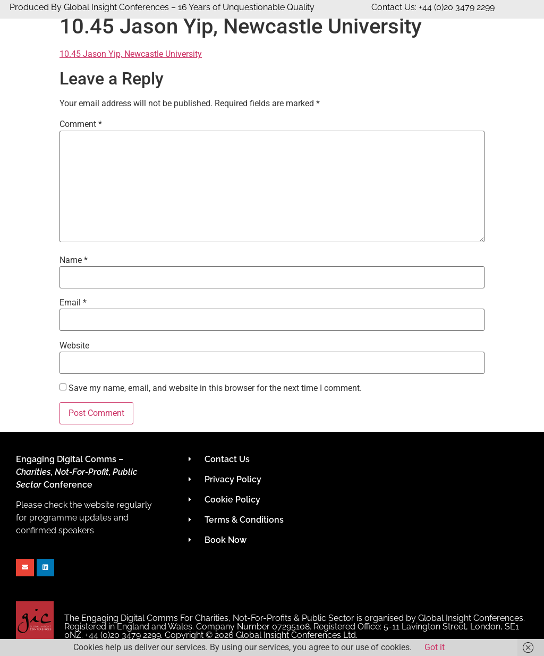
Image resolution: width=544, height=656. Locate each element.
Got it (434, 647)
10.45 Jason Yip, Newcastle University (131, 54)
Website (74, 346)
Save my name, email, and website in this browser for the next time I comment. (215, 388)
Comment (81, 124)
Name (74, 260)
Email (73, 303)
